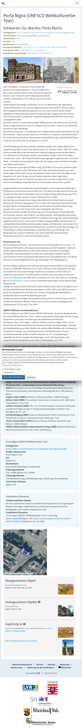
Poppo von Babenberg (13, 277)
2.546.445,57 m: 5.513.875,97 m (40, 53)
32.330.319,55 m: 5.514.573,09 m (32, 50)
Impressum (65, 664)
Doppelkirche (36, 32)
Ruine (19, 32)
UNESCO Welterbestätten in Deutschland (21, 641)
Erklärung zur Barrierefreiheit (40, 667)
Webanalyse (8, 372)
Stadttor (26, 32)
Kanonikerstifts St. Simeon (18, 280)
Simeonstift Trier (11, 606)
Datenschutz (17, 667)
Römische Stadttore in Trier (16, 585)
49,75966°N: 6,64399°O (57, 47)
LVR (38, 673)
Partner (39, 664)
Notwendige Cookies (11, 369)
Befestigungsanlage (66, 32)
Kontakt (51, 664)
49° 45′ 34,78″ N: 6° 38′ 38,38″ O (34, 47)
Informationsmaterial (22, 664)
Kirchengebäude (50, 32)
